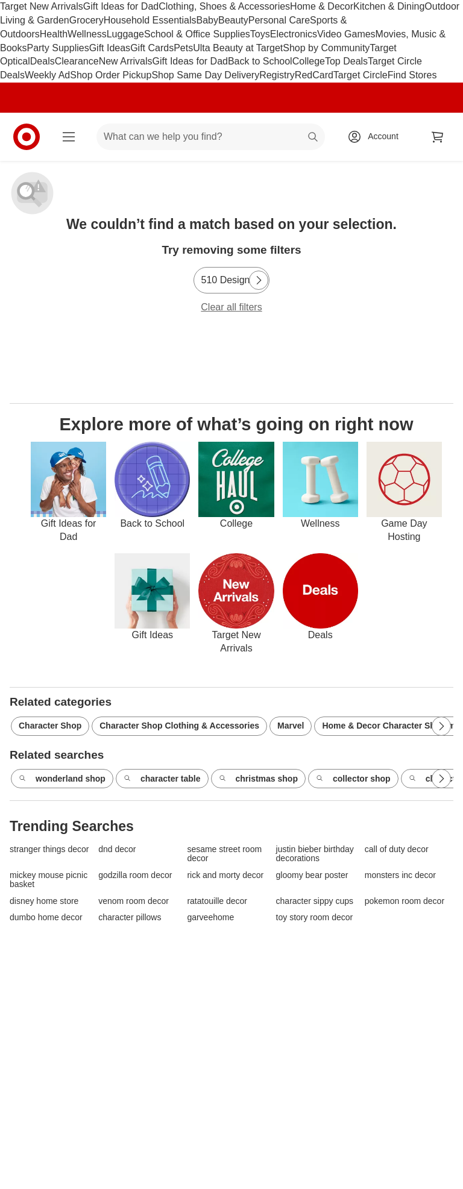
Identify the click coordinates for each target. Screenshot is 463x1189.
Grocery (86, 20)
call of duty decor (397, 849)
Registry (277, 75)
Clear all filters (231, 307)
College (308, 61)
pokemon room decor (404, 901)
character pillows (129, 917)
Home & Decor (321, 6)
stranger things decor (49, 849)
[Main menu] (68, 137)
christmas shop (258, 779)
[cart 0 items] (437, 137)
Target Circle (360, 75)
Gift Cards (152, 48)
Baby (207, 20)
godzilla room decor (135, 875)
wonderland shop (62, 779)
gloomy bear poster (312, 875)
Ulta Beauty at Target (238, 48)
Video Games (346, 34)
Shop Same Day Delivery (205, 75)
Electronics (293, 34)
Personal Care (279, 20)
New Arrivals (126, 61)
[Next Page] (258, 280)
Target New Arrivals (41, 6)
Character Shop (50, 725)
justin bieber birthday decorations (315, 854)
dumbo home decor (46, 917)
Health (54, 34)
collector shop (353, 779)
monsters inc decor (400, 875)
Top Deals (346, 61)
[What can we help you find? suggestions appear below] (210, 137)
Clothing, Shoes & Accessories (224, 6)
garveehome (210, 917)
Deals (42, 61)
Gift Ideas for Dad (121, 6)
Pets (183, 48)
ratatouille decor (217, 901)
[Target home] (26, 136)
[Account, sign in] (377, 137)
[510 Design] (232, 280)
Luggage (125, 34)
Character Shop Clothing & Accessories (179, 725)
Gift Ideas (109, 48)
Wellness (87, 34)
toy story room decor (314, 917)
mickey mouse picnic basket (48, 880)
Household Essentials (150, 20)
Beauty (233, 20)
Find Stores (412, 75)
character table (162, 779)
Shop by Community (326, 48)
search (313, 138)
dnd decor (117, 849)
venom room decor (133, 901)
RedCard (314, 75)
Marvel (290, 725)
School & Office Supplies (197, 34)
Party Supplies (58, 48)
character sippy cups (314, 901)
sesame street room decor (224, 854)
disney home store (44, 901)
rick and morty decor (225, 875)
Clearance (77, 61)
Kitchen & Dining (388, 6)
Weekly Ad (47, 75)
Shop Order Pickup (110, 75)
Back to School (260, 61)
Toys (260, 34)
